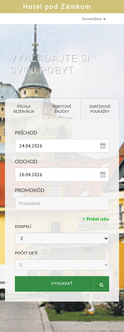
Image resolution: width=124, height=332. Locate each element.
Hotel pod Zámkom (57, 7)
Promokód (29, 190)
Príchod (26, 133)
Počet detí (26, 252)
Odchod (26, 161)
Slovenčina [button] (94, 18)
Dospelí (23, 226)
